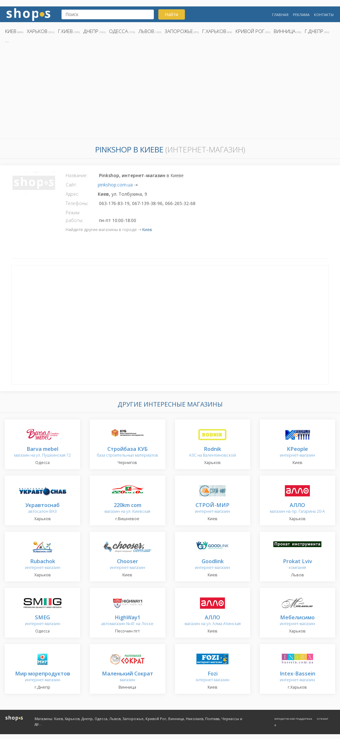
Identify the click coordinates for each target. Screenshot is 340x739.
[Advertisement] (170, 93)
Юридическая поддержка (293, 718)
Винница (284, 31)
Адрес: (72, 194)
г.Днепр (314, 31)
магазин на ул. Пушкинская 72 (42, 452)
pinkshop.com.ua (115, 185)
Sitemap (322, 718)
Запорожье (179, 31)
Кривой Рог (250, 31)
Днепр (90, 31)
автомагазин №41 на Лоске (127, 620)
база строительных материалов (127, 452)
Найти (171, 14)
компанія (297, 564)
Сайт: (71, 185)
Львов (146, 31)
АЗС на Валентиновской (212, 452)
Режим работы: (74, 216)
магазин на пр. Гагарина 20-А (297, 508)
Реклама (301, 14)
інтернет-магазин (212, 677)
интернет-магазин (297, 452)
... (7, 40)
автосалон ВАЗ (42, 508)
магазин (127, 677)
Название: (76, 175)
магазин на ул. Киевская (127, 508)
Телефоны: (77, 203)
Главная (280, 14)
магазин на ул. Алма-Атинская (213, 620)
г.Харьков (214, 31)
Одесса (118, 31)
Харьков (37, 31)
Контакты (324, 14)
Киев (10, 31)
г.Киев (65, 31)
